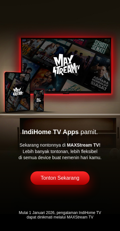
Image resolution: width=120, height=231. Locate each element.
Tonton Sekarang (60, 178)
